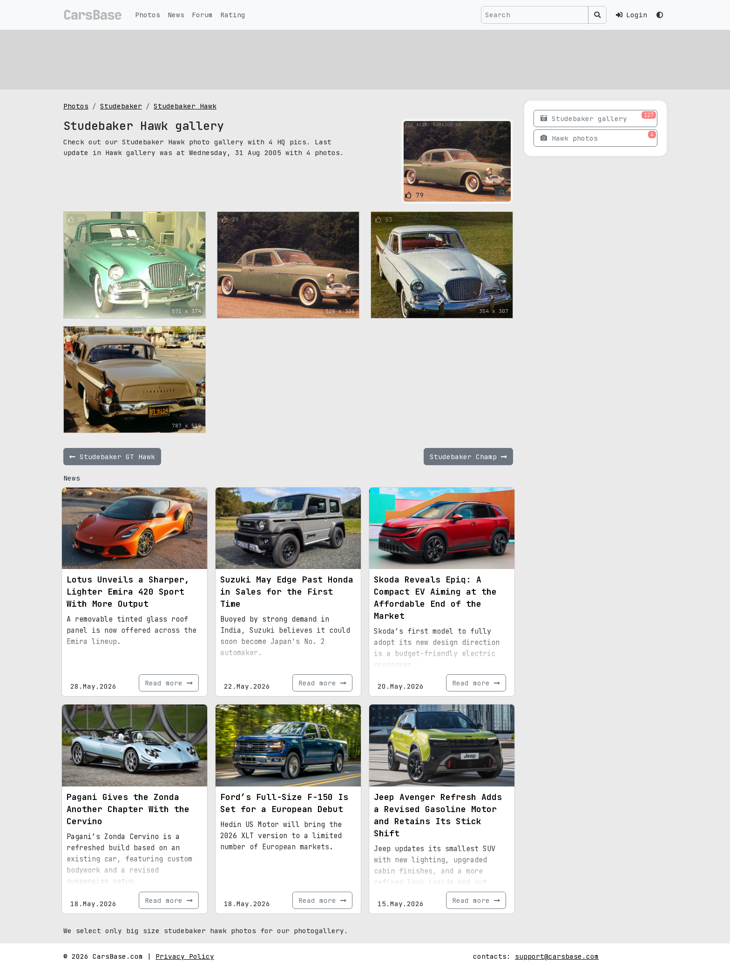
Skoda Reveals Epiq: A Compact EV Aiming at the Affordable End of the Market (435, 597)
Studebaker (121, 106)
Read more (169, 682)
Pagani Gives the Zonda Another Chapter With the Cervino (128, 809)
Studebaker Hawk (185, 106)
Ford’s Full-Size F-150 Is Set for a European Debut (284, 803)
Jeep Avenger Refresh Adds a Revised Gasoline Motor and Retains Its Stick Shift (438, 815)
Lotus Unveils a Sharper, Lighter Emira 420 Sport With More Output (128, 591)
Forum (202, 14)
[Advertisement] (342, 58)
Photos (147, 14)
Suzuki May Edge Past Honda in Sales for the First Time (286, 591)
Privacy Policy (184, 956)
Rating (232, 14)
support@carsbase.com (557, 956)
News (176, 14)
